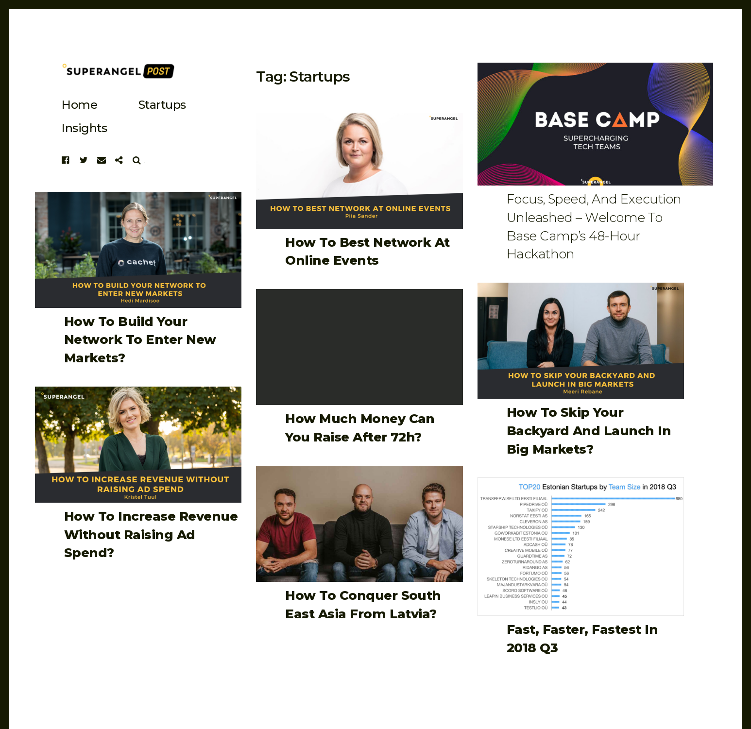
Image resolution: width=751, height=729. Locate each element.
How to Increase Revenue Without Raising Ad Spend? (151, 534)
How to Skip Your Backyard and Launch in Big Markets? (589, 431)
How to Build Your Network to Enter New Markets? (140, 340)
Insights (84, 128)
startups (162, 105)
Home (79, 105)
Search (137, 160)
